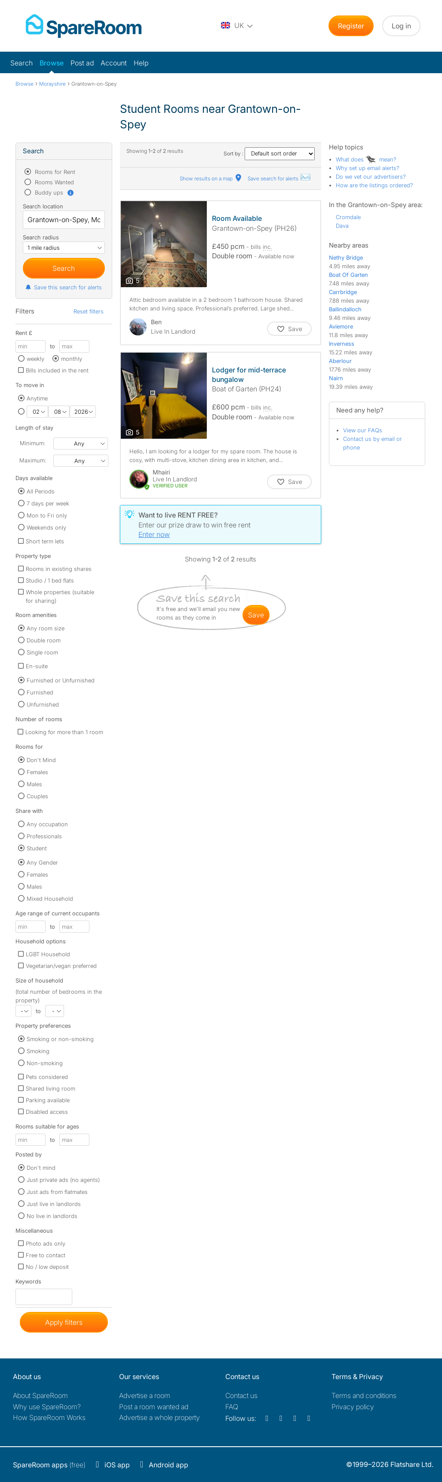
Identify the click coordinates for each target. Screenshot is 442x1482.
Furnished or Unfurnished (61, 680)
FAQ (231, 1406)
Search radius (41, 237)
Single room (42, 652)
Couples (37, 796)
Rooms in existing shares (59, 568)
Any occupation (47, 824)
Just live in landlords (54, 1203)
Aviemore (341, 326)
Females (37, 772)
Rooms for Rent (54, 171)
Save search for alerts (279, 178)
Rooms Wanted (53, 182)
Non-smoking (45, 1063)
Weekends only (46, 527)
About (40, 1395)
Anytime (37, 398)
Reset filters (89, 311)
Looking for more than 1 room (64, 732)
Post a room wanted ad (153, 1406)
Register (351, 26)
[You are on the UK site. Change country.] (237, 26)
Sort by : (269, 153)
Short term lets (45, 541)
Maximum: (32, 460)
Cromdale (348, 217)
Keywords (28, 1283)
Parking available (48, 1100)
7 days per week (48, 503)
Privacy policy (353, 1406)
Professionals (44, 836)
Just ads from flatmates (57, 1191)
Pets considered (47, 1076)
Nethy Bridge (346, 257)
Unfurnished (43, 704)
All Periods (41, 491)
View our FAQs (362, 430)
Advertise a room (144, 1395)
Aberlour (340, 360)
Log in (401, 26)
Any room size (45, 628)
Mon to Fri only (47, 515)
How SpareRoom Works (49, 1417)
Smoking (38, 1051)
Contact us (241, 1395)
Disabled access (47, 1111)
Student (37, 848)
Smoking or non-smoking (60, 1039)
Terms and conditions (364, 1395)
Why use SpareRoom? (47, 1406)
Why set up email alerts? (367, 167)
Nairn (336, 378)
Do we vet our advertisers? (371, 176)
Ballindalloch (345, 309)
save (256, 615)
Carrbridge (343, 291)
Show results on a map (211, 178)
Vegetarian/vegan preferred (61, 965)
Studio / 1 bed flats (50, 580)
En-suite (37, 666)
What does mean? (366, 159)
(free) (49, 1464)
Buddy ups (53, 192)
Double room (44, 640)
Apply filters (64, 1322)
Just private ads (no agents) (63, 1179)
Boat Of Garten (348, 274)
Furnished (40, 692)
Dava (342, 225)
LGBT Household (48, 954)
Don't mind (41, 1167)
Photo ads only (45, 1243)
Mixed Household (50, 898)
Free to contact (45, 1255)
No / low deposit (47, 1266)
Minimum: (32, 443)
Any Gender (42, 862)
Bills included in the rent (57, 370)
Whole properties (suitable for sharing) (60, 596)
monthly (71, 358)
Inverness (341, 343)
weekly (35, 358)
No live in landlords (52, 1215)
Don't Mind (41, 760)
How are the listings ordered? (374, 185)
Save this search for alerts (63, 287)
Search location (43, 206)
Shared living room (50, 1088)
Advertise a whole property (159, 1417)
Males (34, 784)
